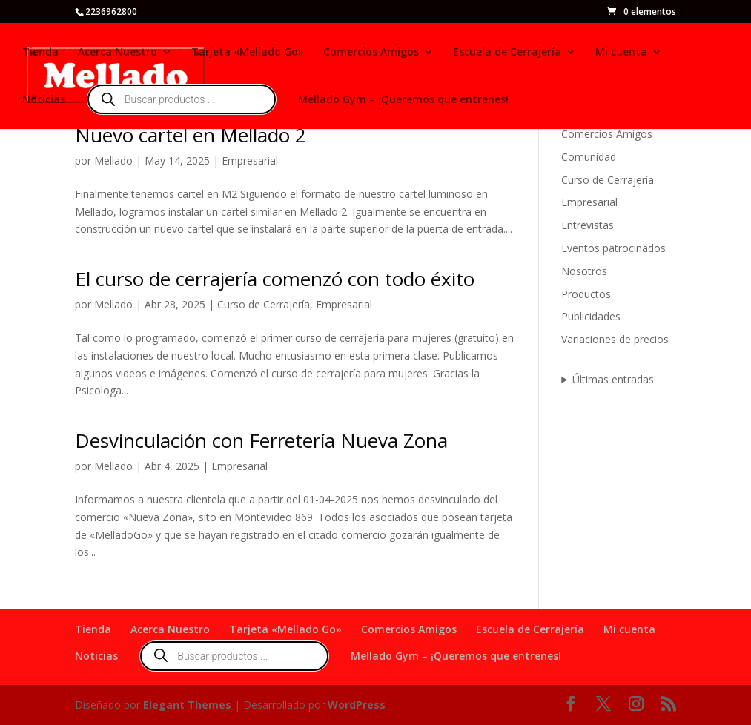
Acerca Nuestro (117, 53)
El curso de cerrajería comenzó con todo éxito (274, 278)
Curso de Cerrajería (263, 304)
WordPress (357, 705)
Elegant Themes (187, 705)
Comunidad (588, 157)
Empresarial (250, 160)
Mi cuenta (621, 53)
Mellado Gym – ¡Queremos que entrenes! (403, 100)
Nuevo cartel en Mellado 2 (190, 135)
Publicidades (591, 316)
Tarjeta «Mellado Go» (247, 53)
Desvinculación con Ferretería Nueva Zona (261, 440)
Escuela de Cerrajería (507, 53)
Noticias (43, 100)
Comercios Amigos (371, 53)
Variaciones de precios (615, 339)
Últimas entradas (613, 379)
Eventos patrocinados (613, 248)
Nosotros (584, 271)
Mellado (113, 160)
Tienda (40, 53)
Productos (586, 294)
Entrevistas (587, 225)
